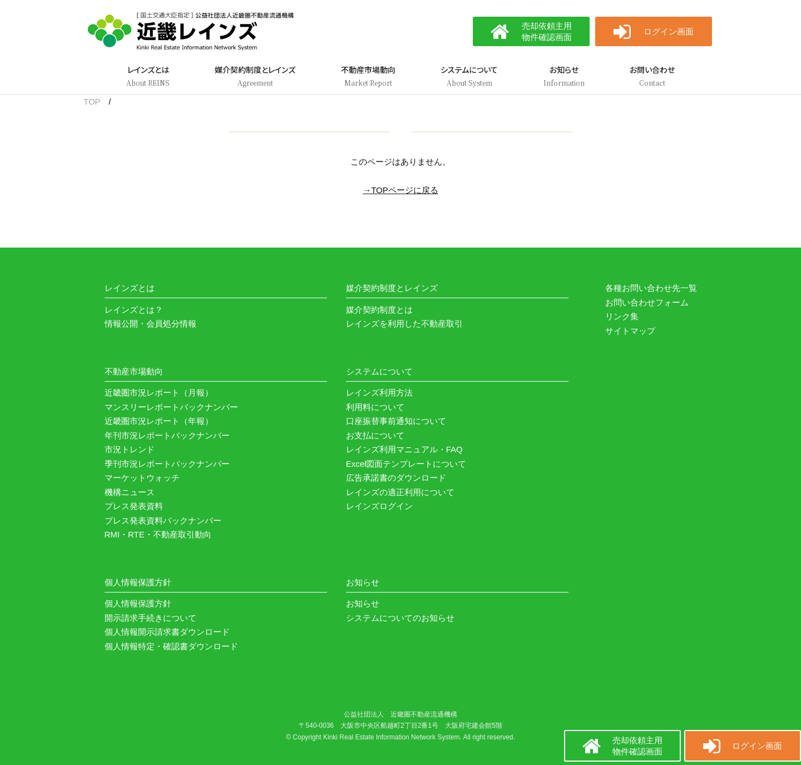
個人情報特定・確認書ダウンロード (171, 646)
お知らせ (362, 603)
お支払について (375, 435)
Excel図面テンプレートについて (406, 463)
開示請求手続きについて (150, 618)
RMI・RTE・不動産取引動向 (158, 534)
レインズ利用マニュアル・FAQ (404, 449)
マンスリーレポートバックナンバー (171, 407)
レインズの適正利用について (400, 492)
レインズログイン (379, 506)
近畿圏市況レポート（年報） (159, 421)
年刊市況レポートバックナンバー (167, 435)
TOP (91, 101)
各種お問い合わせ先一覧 (651, 288)
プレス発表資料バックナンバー (163, 520)
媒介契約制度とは (379, 309)
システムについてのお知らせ (400, 618)
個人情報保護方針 (138, 603)
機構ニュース (130, 492)
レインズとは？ (134, 309)
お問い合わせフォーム (647, 302)
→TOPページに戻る (400, 190)
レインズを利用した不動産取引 (404, 323)
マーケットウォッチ (142, 477)
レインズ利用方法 (379, 392)
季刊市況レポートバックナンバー (167, 463)
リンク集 (622, 316)
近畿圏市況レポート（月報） (159, 392)
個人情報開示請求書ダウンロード (167, 631)
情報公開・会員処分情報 (150, 323)
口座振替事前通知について (396, 421)
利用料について (375, 407)
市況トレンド (130, 449)
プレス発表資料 (134, 506)
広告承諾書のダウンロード (396, 477)
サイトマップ (630, 330)
